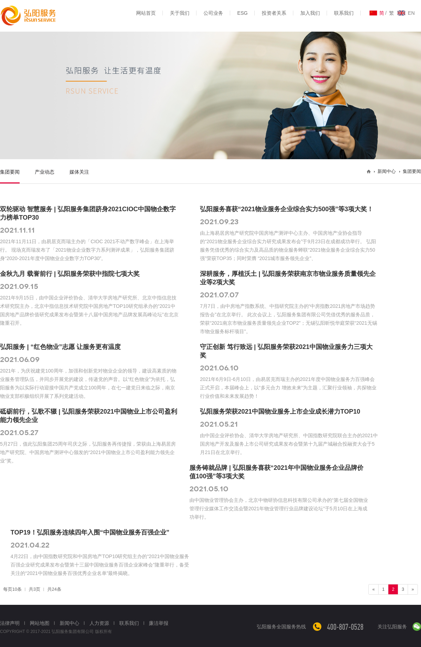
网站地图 (39, 623)
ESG (242, 13)
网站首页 (146, 13)
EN (411, 13)
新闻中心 (69, 623)
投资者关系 (274, 13)
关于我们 (179, 13)
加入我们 (310, 13)
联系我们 (344, 13)
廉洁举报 (158, 623)
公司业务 (213, 13)
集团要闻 (10, 172)
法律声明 (10, 623)
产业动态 (44, 172)
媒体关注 (79, 172)
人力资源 (99, 623)
